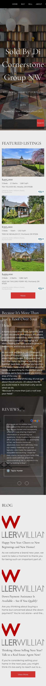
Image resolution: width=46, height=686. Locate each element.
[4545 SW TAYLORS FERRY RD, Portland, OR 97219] (23, 257)
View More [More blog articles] (23, 674)
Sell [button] (30, 4)
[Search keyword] (19, 123)
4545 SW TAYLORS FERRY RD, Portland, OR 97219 (20, 282)
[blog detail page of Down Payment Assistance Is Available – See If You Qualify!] (23, 589)
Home (15, 4)
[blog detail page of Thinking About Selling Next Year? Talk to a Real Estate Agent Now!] (23, 643)
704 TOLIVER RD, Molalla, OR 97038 (17, 187)
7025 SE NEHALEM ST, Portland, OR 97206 (20, 234)
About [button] (39, 4)
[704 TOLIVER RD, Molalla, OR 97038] (23, 162)
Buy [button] (23, 4)
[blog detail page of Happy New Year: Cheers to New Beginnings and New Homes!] (23, 535)
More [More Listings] (23, 295)
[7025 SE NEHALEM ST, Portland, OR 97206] (23, 210)
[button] (40, 123)
